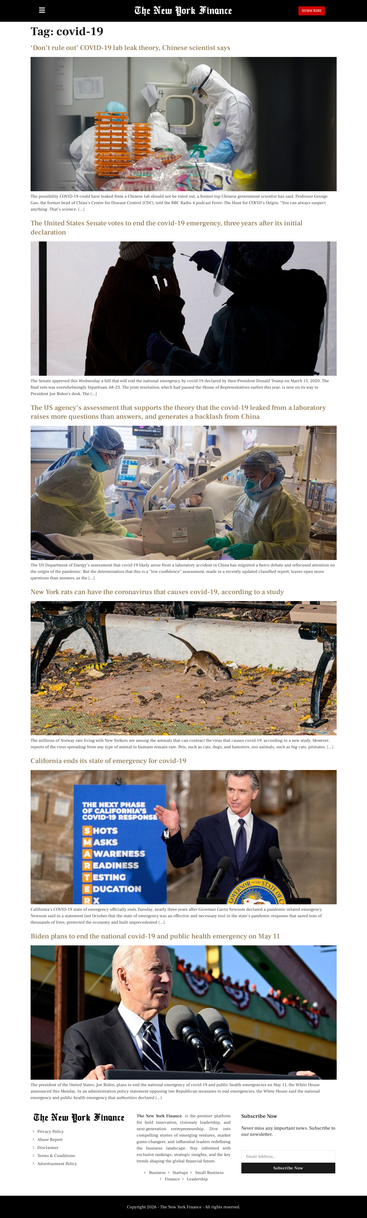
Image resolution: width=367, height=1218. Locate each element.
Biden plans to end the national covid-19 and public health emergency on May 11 (155, 936)
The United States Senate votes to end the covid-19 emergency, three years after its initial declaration (167, 228)
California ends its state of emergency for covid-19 (108, 760)
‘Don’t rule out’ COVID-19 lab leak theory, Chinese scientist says (130, 47)
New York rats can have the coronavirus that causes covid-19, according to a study (157, 592)
